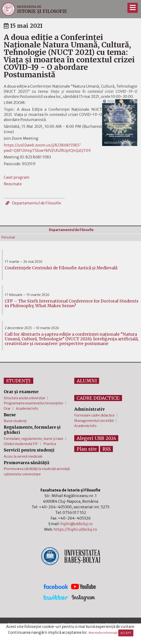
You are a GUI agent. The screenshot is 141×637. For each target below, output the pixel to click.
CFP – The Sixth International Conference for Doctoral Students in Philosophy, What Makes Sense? (71, 303)
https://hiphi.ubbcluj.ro (75, 529)
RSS (106, 449)
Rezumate (13, 183)
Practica (49, 444)
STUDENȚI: (18, 381)
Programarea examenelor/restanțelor (33, 403)
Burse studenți (15, 421)
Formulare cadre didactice (94, 415)
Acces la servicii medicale (23, 456)
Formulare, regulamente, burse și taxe (33, 439)
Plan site (87, 449)
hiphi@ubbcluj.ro (76, 523)
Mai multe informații (103, 633)
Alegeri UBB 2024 (96, 438)
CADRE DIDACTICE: (98, 398)
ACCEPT (125, 633)
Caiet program (17, 177)
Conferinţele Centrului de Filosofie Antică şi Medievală (61, 267)
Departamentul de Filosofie (33, 203)
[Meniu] (132, 8)
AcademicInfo (27, 408)
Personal (8, 237)
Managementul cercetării (94, 421)
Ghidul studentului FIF (21, 444)
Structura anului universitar (24, 398)
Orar (7, 408)
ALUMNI (87, 381)
